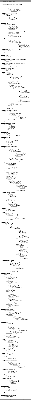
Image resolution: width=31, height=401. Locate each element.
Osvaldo (5, 60)
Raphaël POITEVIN (10, 9)
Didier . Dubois (8, 200)
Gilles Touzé (7, 61)
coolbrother (7, 53)
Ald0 (4, 349)
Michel (5, 107)
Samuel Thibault (8, 8)
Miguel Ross (11, 18)
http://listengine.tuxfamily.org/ (26, 399)
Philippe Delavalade (7, 24)
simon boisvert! (6, 14)
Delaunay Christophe (7, 302)
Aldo (6, 15)
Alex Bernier (6, 21)
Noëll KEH (16, 155)
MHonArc (7, 399)
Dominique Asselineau (12, 34)
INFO (5, 64)
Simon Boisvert (10, 112)
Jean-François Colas (14, 151)
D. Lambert (5, 223)
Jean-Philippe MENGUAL (13, 181)
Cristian (14, 266)
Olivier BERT (13, 182)
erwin (6, 141)
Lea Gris (7, 70)
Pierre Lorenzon (10, 28)
